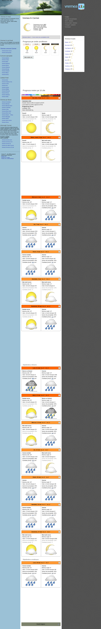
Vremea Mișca (5, 72)
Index (67, 17)
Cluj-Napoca (68, 48)
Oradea (67, 63)
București (67, 45)
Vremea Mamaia (6, 103)
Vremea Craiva (5, 59)
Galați (66, 57)
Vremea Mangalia (6, 116)
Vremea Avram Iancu (7, 50)
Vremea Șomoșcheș (6, 52)
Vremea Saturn (5, 118)
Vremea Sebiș (5, 96)
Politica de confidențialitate (7, 158)
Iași (66, 60)
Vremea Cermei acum (7, 139)
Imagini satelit (70, 25)
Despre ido (3, 156)
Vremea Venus (5, 122)
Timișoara (67, 69)
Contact (68, 27)
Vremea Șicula (5, 65)
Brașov (66, 42)
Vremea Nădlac (5, 89)
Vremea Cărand (5, 70)
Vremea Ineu (5, 85)
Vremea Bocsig (5, 69)
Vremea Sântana (6, 94)
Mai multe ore (28, 57)
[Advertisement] (41, 73)
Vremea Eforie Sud (6, 113)
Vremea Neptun (5, 114)
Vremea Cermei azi (6, 143)
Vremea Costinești (6, 107)
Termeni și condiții (5, 157)
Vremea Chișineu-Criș (7, 81)
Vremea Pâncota (6, 91)
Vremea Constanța (6, 102)
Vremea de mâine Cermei (8, 145)
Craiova (67, 54)
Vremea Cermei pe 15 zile (8, 147)
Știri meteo (69, 21)
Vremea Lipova (5, 87)
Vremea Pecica (5, 92)
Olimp (11, 114)
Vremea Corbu (5, 109)
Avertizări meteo (71, 23)
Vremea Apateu (5, 58)
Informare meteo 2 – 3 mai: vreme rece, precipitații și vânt (35, 37)
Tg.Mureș (67, 66)
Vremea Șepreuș (6, 63)
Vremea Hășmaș (6, 67)
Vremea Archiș (5, 74)
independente (14, 134)
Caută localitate (71, 19)
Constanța (67, 51)
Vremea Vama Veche (7, 120)
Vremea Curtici (5, 83)
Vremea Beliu (5, 61)
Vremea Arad (5, 79)
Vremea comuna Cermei (8, 48)
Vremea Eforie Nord (6, 111)
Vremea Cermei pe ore (7, 141)
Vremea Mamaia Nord (7, 105)
